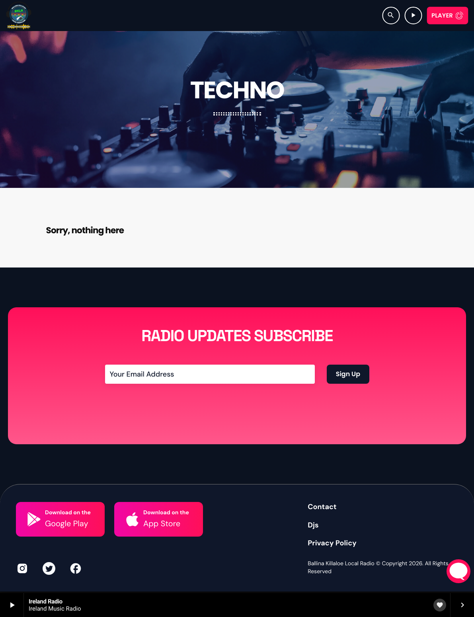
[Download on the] (34, 545)
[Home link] (18, 15)
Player (442, 16)
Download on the (68, 538)
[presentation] (165, 429)
